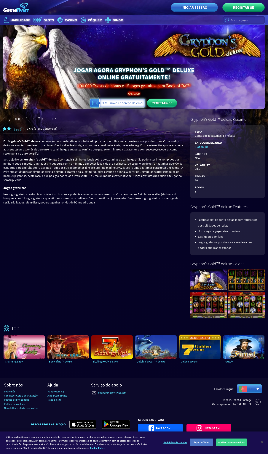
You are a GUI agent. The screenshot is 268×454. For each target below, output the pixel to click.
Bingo (113, 20)
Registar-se (243, 7)
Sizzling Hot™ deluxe (105, 361)
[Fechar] (262, 445)
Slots (43, 20)
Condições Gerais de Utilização (21, 395)
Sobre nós (9, 391)
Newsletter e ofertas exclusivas (21, 408)
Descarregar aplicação (48, 424)
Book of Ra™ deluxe (60, 361)
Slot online (201, 147)
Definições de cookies (175, 445)
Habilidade (16, 20)
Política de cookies (14, 404)
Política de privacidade (16, 399)
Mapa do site (54, 399)
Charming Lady (14, 361)
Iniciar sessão (194, 7)
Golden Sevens (189, 361)
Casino (66, 20)
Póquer (91, 20)
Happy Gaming (55, 391)
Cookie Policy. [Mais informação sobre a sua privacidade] (97, 450)
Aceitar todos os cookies (231, 445)
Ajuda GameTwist (57, 395)
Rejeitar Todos (202, 445)
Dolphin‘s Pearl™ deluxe (151, 361)
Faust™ (229, 361)
